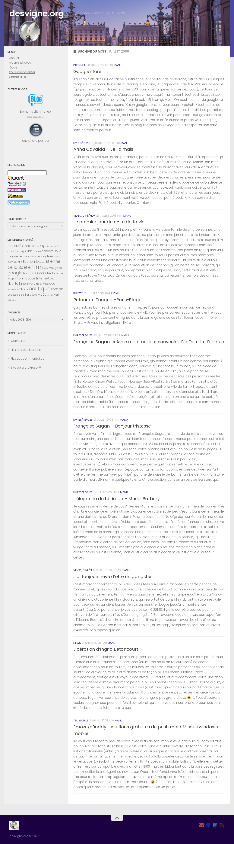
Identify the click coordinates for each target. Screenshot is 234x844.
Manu (118, 65)
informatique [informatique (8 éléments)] (25, 278)
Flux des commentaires (27, 358)
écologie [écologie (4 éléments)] (12, 300)
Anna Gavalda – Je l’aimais (103, 149)
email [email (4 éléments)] (42, 262)
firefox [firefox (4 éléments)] (45, 268)
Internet (79, 65)
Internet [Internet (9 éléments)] (42, 278)
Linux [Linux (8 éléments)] (23, 283)
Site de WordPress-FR (26, 367)
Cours (13, 67)
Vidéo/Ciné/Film (84, 216)
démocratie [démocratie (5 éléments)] (15, 262)
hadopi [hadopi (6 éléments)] (28, 273)
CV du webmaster (22, 72)
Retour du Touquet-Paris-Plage (107, 300)
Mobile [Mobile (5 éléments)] (37, 283)
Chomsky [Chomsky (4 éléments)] (19, 251)
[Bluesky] (208, 825)
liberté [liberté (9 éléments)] (13, 283)
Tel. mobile (80, 720)
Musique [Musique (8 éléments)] (49, 283)
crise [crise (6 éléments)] (26, 256)
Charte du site (19, 77)
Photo (78, 293)
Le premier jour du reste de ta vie (108, 222)
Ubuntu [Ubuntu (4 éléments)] (33, 295)
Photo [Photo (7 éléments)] (24, 289)
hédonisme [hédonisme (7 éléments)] (55, 273)
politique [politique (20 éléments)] (39, 288)
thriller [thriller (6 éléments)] (25, 295)
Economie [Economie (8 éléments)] (31, 261)
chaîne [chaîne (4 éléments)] (11, 251)
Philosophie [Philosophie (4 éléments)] (13, 289)
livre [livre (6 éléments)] (30, 284)
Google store (87, 72)
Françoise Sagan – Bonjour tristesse (112, 426)
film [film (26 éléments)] (36, 267)
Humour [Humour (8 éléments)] (40, 273)
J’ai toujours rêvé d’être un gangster (112, 577)
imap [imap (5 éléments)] (11, 278)
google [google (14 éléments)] (15, 273)
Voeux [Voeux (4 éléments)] (50, 295)
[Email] (201, 825)
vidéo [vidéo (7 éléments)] (42, 294)
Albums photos (20, 62)
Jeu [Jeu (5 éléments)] (52, 278)
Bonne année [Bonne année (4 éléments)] (52, 246)
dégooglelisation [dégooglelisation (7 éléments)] (47, 256)
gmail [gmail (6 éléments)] (58, 268)
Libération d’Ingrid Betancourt (105, 649)
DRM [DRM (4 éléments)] (32, 256)
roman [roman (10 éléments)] (57, 289)
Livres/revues (83, 143)
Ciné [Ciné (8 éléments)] (28, 251)
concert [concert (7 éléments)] (47, 251)
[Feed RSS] (222, 825)
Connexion (18, 341)
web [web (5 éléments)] (56, 294)
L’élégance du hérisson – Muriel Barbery (116, 499)
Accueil (14, 58)
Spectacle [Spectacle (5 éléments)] (14, 294)
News (77, 643)
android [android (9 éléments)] (29, 245)
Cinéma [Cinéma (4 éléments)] (37, 251)
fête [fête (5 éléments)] (51, 268)
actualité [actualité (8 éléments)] (14, 246)
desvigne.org (36, 13)
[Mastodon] (215, 825)
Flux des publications (26, 350)
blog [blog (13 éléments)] (41, 245)
